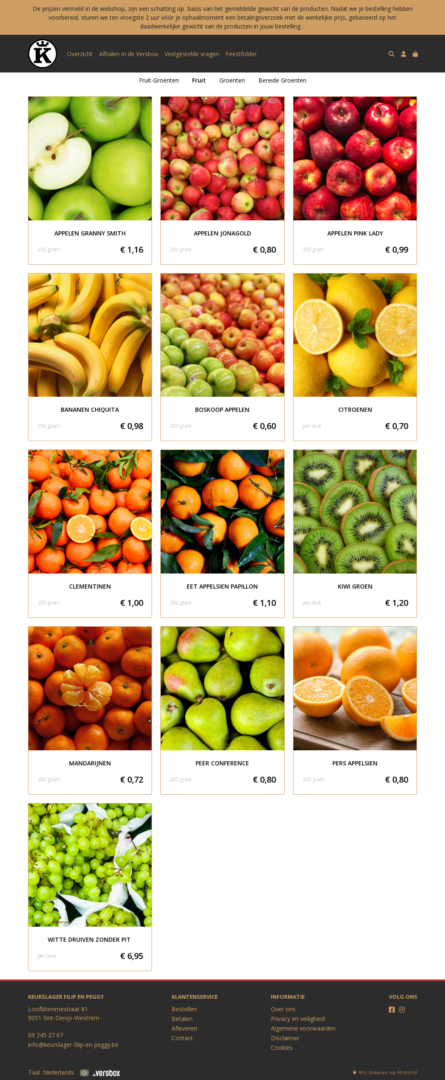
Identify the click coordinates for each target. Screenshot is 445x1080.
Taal (34, 1072)
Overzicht (80, 54)
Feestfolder (241, 54)
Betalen (182, 1019)
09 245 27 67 (45, 1035)
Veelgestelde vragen (192, 54)
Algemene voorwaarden (303, 1028)
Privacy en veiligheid (298, 1019)
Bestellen (184, 1009)
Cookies (282, 1048)
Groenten (232, 80)
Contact (182, 1038)
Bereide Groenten (282, 80)
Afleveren (184, 1028)
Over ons (283, 1009)
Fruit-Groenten (159, 80)
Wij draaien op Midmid (385, 1072)
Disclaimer (285, 1038)
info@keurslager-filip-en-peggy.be (73, 1045)
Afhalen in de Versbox (128, 54)
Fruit (199, 80)
